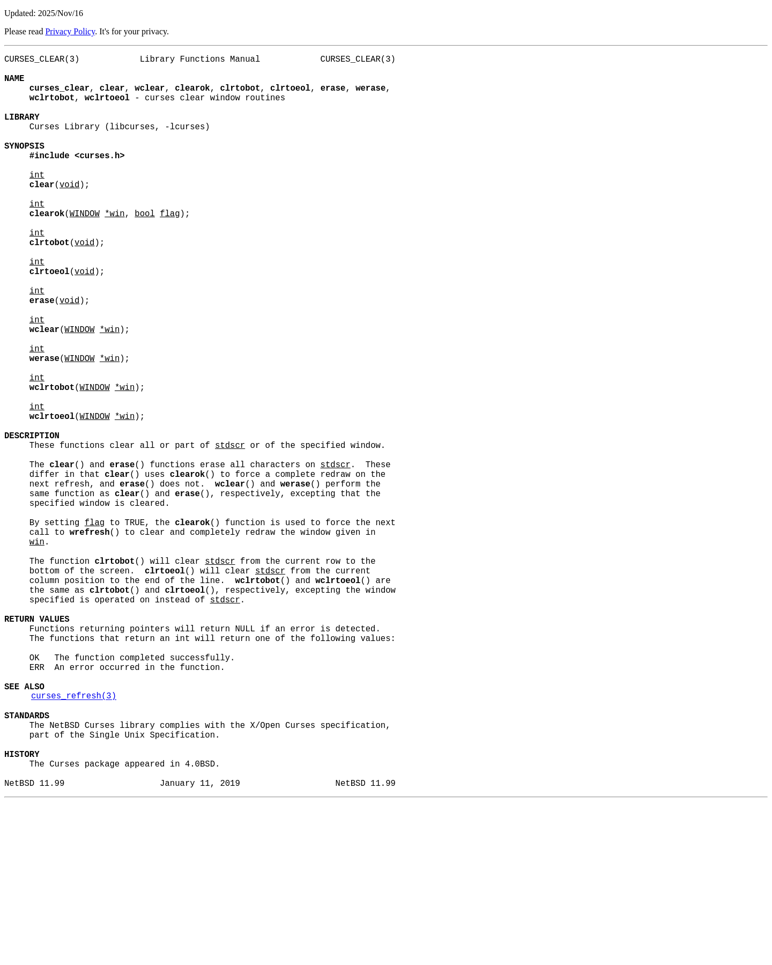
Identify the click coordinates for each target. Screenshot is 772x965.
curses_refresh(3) (73, 839)
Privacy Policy (70, 31)
